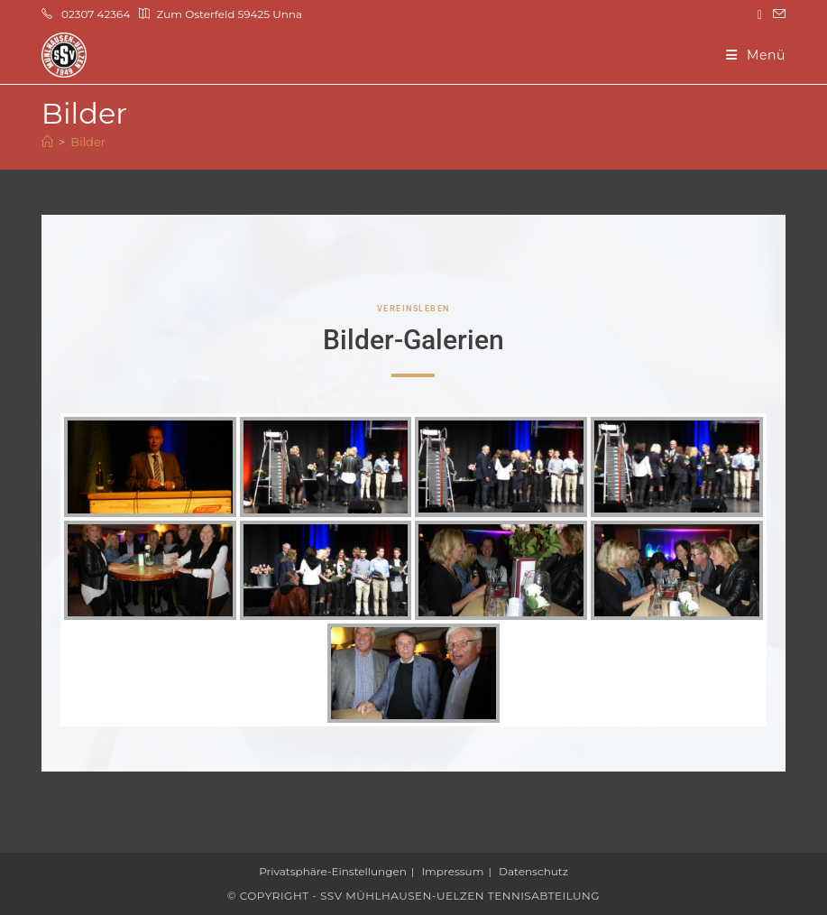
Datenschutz (533, 871)
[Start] (47, 141)
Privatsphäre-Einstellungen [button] (333, 871)
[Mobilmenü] (756, 55)
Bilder (88, 141)
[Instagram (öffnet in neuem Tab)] (759, 14)
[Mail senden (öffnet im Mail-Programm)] (776, 14)
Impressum (453, 871)
